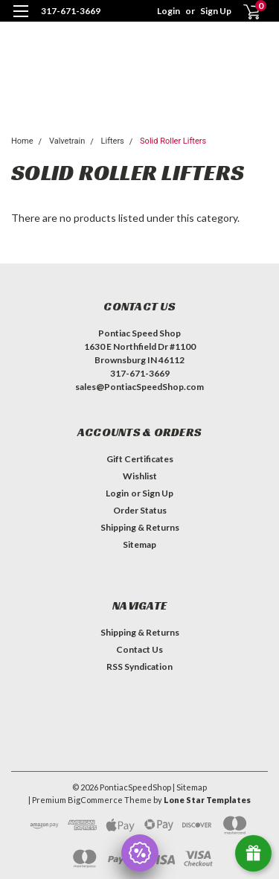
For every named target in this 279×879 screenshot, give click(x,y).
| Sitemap (190, 787)
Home (22, 141)
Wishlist (140, 476)
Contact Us (139, 649)
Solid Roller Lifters (173, 141)
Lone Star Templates (207, 800)
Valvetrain (67, 141)
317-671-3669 (70, 10)
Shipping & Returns (139, 527)
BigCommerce (95, 800)
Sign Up (215, 10)
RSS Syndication (139, 666)
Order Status (140, 510)
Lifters (112, 141)
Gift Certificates (139, 458)
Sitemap (139, 544)
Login (168, 10)
